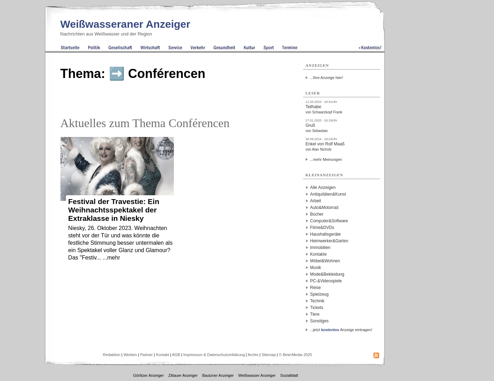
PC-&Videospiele (326, 281)
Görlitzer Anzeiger (148, 375)
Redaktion (112, 355)
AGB (176, 355)
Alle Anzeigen (323, 187)
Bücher (317, 214)
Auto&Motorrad (324, 207)
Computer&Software (329, 221)
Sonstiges (319, 321)
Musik (315, 267)
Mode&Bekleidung (327, 274)
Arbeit (315, 201)
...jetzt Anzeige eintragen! (341, 329)
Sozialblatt (289, 375)
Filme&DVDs (322, 227)
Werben (130, 355)
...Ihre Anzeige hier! (326, 77)
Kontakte (318, 254)
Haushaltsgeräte (325, 234)
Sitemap (268, 355)
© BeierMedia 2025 (295, 355)
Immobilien (320, 247)
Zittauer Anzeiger (182, 375)
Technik (317, 301)
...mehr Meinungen (326, 159)
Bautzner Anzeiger (218, 375)
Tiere (315, 314)
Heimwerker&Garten (329, 241)
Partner (146, 355)
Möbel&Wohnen (325, 261)
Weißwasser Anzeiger (256, 375)
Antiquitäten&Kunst (328, 194)
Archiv (253, 355)
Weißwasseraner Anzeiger (125, 24)
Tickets (317, 307)
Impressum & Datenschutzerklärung (214, 355)
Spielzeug (319, 294)
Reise (315, 287)
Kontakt (162, 355)
